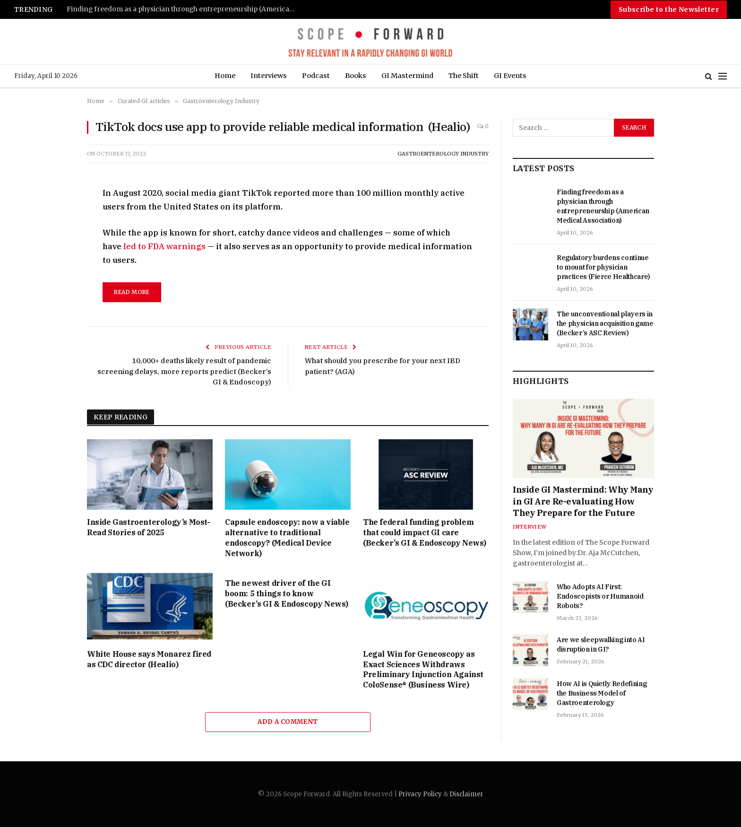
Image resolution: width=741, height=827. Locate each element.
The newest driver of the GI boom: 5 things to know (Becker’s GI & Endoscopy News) (286, 593)
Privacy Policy (420, 794)
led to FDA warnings (164, 246)
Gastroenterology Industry (443, 153)
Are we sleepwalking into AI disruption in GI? (601, 644)
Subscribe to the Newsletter (669, 9)
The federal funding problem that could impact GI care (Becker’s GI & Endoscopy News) (424, 532)
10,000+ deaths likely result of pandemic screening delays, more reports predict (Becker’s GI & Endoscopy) (184, 371)
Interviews (268, 75)
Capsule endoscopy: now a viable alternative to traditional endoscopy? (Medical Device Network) (287, 537)
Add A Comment (288, 722)
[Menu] (722, 76)
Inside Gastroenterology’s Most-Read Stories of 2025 (148, 527)
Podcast (316, 75)
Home (225, 75)
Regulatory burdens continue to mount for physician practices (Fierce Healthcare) (603, 267)
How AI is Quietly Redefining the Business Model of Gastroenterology (601, 693)
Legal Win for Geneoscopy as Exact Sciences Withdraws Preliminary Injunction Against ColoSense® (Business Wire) (423, 669)
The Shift (463, 75)
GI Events (510, 75)
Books (355, 75)
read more (131, 292)
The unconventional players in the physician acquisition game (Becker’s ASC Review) (605, 323)
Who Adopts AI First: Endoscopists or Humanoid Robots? (600, 596)
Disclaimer (466, 794)
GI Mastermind (407, 75)
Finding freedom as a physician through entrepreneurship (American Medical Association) (185, 9)
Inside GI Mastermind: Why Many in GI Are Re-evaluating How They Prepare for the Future (583, 501)
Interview (529, 526)
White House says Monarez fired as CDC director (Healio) (149, 659)
